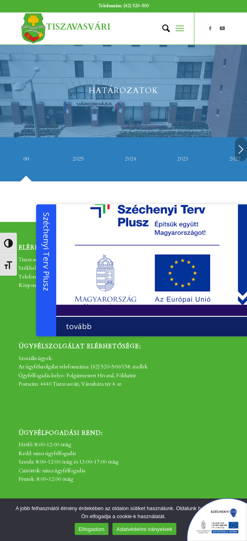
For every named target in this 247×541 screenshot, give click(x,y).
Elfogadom (91, 529)
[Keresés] (162, 28)
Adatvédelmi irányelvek (144, 529)
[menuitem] (162, 28)
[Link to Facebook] (210, 28)
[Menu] (180, 28)
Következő (241, 149)
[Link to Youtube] (222, 28)
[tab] (26, 162)
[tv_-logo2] (102, 28)
